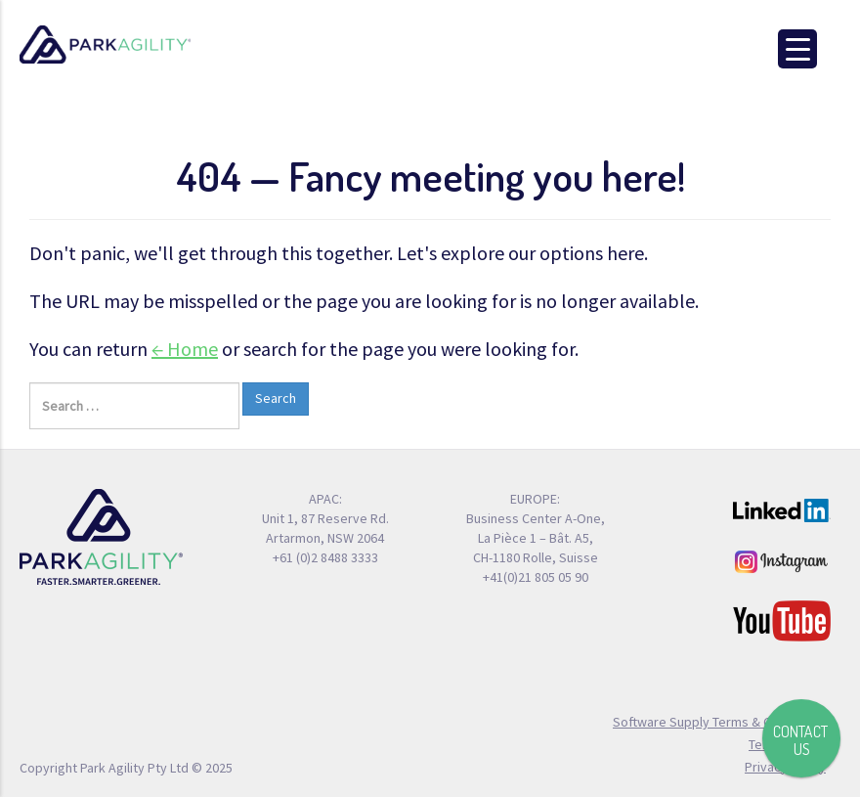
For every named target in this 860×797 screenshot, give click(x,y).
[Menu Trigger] (797, 48)
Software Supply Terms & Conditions (719, 722)
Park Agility (105, 45)
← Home (184, 348)
